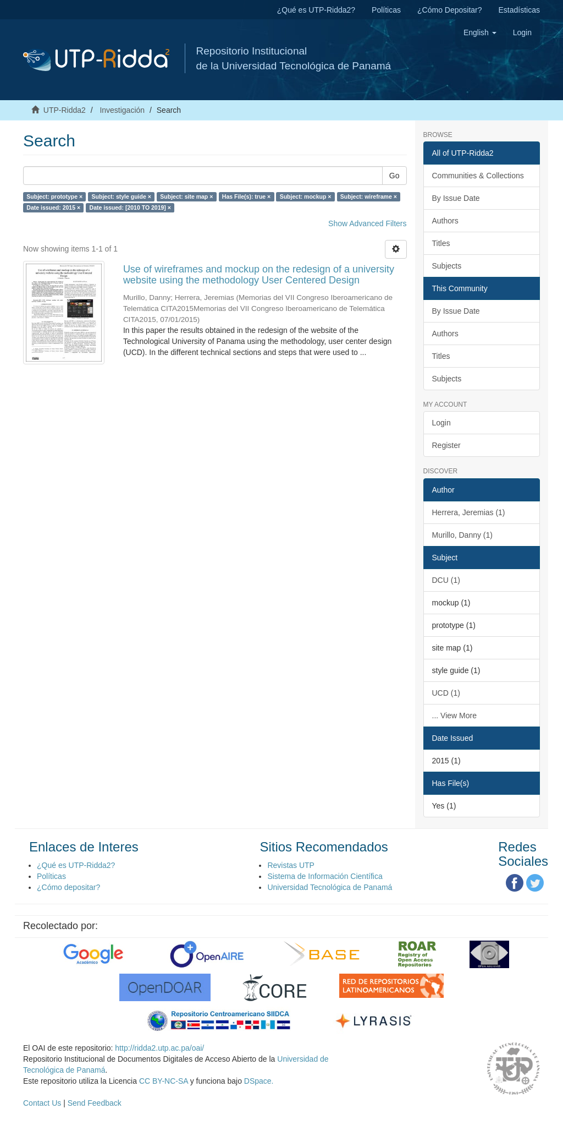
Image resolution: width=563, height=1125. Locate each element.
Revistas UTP (290, 865)
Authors (445, 220)
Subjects (447, 265)
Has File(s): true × (246, 196)
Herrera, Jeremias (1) (468, 512)
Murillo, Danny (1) (462, 535)
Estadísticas (519, 10)
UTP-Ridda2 (64, 110)
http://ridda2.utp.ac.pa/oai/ (159, 1048)
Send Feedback (95, 1103)
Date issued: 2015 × (53, 207)
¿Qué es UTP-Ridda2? (316, 10)
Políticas (386, 10)
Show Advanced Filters (367, 223)
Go (394, 175)
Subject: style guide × (121, 196)
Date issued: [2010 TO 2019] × (130, 207)
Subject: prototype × (54, 196)
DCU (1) (446, 580)
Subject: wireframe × (368, 196)
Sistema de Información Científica (324, 876)
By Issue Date (456, 198)
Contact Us (42, 1103)
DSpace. (259, 1081)
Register (446, 445)
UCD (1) (446, 693)
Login (441, 422)
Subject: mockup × (306, 196)
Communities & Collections (478, 175)
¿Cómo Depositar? (449, 10)
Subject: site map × (186, 196)
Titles (441, 243)
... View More (454, 715)
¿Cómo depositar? (68, 887)
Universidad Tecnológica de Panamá (329, 887)
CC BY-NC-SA (163, 1081)
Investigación (122, 110)
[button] (480, 32)
